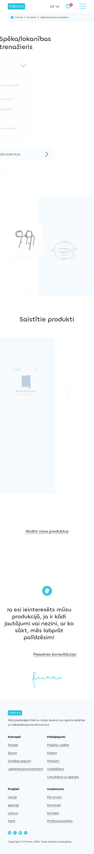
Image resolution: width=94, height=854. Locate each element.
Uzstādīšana (55, 769)
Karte (11, 821)
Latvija (12, 797)
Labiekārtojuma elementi (25, 769)
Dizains (52, 753)
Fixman (19, 17)
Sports (12, 753)
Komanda (54, 805)
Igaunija (13, 805)
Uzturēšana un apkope (63, 777)
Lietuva (13, 813)
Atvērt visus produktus (47, 554)
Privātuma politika (59, 821)
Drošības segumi (19, 761)
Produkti (31, 17)
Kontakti (53, 813)
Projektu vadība (58, 745)
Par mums (54, 797)
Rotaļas (13, 745)
